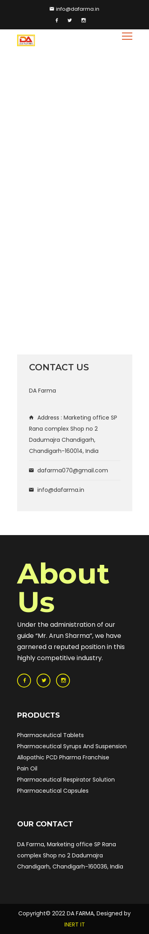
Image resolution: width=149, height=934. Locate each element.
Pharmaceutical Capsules (53, 791)
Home (25, 95)
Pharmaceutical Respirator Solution (66, 780)
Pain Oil (27, 768)
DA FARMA (80, 913)
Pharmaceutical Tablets (50, 735)
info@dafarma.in (74, 9)
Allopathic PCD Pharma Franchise (63, 757)
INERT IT (74, 924)
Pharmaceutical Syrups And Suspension (72, 746)
